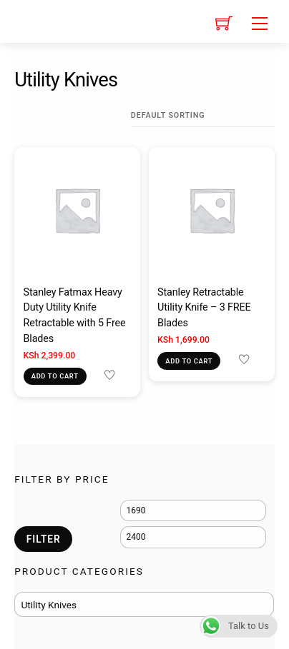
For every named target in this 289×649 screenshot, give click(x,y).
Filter (43, 539)
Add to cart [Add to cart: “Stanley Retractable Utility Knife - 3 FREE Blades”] (188, 361)
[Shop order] (203, 115)
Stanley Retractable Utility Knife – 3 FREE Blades (204, 307)
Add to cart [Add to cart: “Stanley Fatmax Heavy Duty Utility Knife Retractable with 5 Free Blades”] (55, 376)
